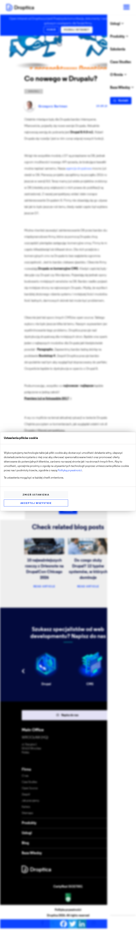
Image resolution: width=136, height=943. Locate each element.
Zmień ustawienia (36, 495)
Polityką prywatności (70, 470)
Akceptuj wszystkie (36, 503)
